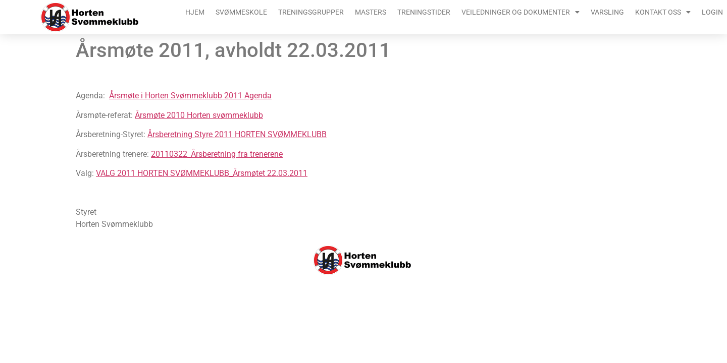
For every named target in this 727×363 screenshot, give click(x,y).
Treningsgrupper (311, 12)
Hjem (194, 12)
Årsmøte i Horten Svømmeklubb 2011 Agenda (190, 95)
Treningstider (423, 12)
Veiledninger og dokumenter (520, 12)
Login (712, 12)
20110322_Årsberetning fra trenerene (217, 154)
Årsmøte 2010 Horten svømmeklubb (199, 115)
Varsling (607, 12)
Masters (370, 12)
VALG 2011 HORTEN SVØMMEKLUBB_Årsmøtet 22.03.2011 (201, 173)
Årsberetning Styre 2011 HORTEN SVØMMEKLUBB (237, 134)
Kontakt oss (663, 12)
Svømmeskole (241, 12)
